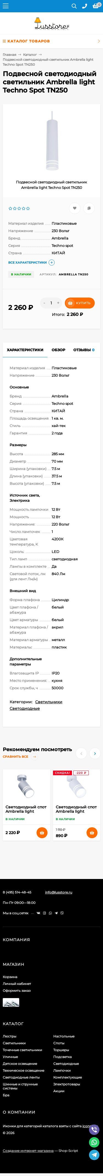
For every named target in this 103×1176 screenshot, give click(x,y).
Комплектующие (67, 1077)
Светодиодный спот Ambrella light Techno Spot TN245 (76, 811)
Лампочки (62, 1070)
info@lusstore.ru (58, 892)
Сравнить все (20, 756)
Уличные (10, 1057)
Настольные (63, 1036)
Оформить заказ (16, 990)
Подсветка (62, 1057)
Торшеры (61, 1050)
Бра (6, 1095)
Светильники (48, 701)
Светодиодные (25, 708)
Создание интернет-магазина (28, 1151)
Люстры (9, 1036)
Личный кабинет (17, 984)
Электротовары (66, 1084)
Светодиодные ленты (21, 1077)
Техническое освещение (23, 1070)
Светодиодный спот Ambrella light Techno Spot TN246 (25, 811)
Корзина (10, 977)
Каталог (30, 55)
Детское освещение (20, 1064)
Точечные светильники (22, 1050)
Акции (58, 1091)
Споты (58, 1043)
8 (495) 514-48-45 (17, 892)
